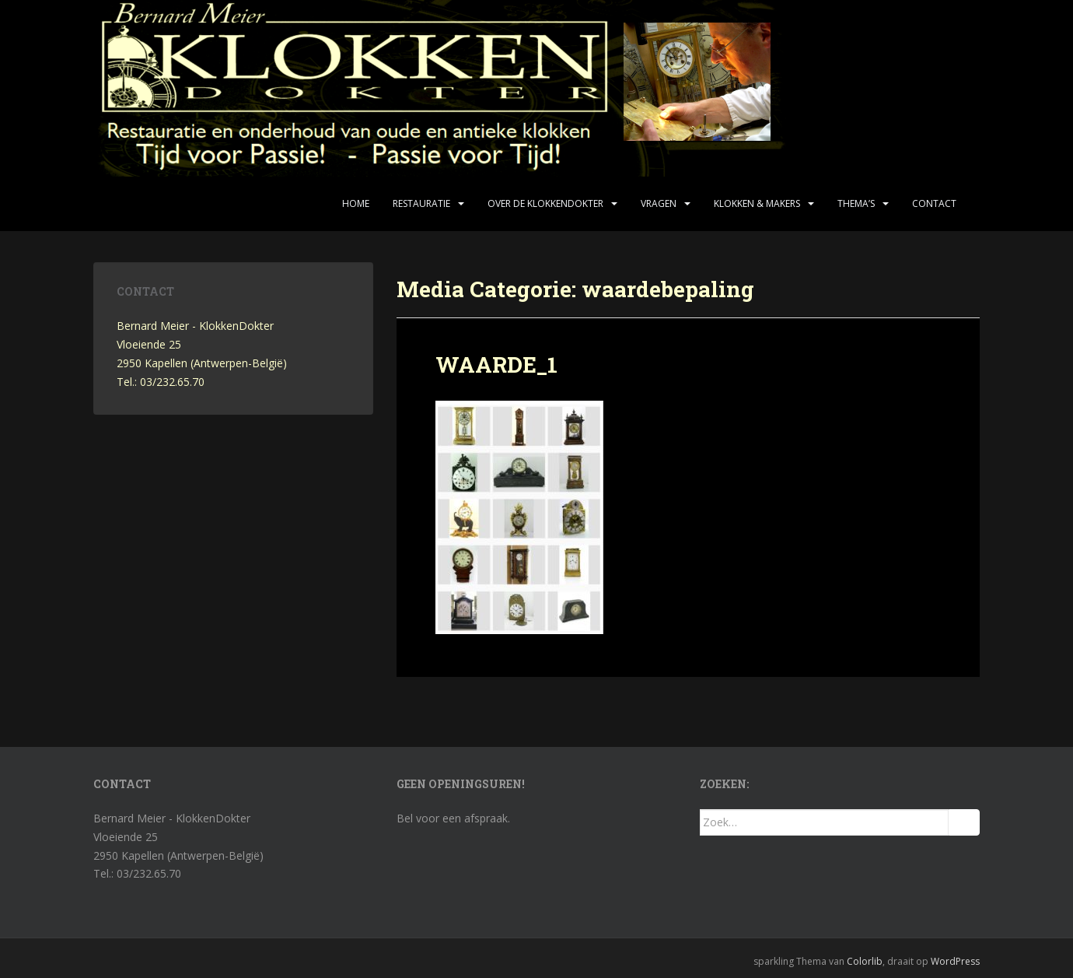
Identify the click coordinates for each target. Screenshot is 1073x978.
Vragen (658, 203)
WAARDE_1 (496, 364)
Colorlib (865, 961)
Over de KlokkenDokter (545, 203)
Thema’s (856, 203)
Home (355, 203)
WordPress (955, 961)
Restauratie (421, 203)
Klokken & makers (757, 203)
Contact (934, 203)
